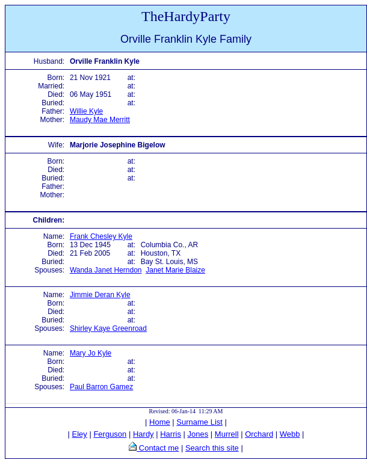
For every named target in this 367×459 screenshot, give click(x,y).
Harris (170, 434)
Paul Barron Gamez (101, 387)
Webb (290, 434)
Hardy (143, 434)
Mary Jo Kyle (90, 353)
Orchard (259, 434)
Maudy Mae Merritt (100, 120)
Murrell (227, 434)
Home (159, 422)
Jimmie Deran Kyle (100, 295)
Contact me (158, 447)
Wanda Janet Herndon (106, 270)
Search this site (212, 447)
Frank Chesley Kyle (101, 236)
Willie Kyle (86, 111)
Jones (198, 434)
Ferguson (109, 434)
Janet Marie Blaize (175, 270)
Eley (79, 434)
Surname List (199, 422)
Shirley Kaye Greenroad (108, 328)
